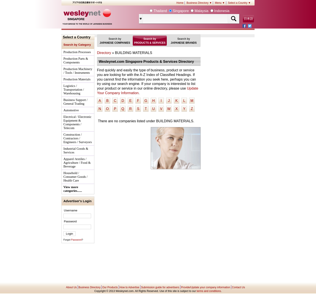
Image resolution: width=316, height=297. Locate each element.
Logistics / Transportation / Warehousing (73, 89)
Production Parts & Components (75, 60)
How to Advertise (129, 287)
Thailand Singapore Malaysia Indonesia (191, 11)
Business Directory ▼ (199, 2)
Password (70, 221)
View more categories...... (72, 189)
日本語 (248, 18)
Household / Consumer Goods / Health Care (75, 176)
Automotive (71, 110)
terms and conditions (209, 291)
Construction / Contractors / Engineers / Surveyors (77, 138)
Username (70, 210)
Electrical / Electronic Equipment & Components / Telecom (77, 122)
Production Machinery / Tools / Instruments (77, 70)
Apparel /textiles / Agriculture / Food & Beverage (77, 162)
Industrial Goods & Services (75, 150)
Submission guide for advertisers (160, 287)
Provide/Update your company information (205, 287)
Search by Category (77, 44)
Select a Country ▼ (239, 2)
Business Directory (90, 287)
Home (179, 2)
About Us (71, 287)
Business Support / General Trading (75, 101)
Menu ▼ (220, 2)
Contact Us (238, 287)
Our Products (110, 287)
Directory (104, 53)
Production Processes (77, 52)
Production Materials (76, 79)
